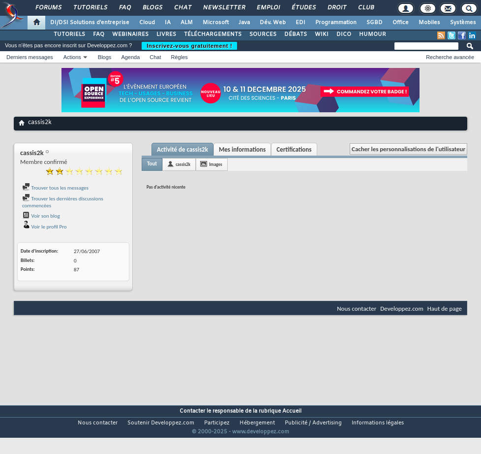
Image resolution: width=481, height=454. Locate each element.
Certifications (293, 149)
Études (303, 8)
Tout (152, 164)
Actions (72, 57)
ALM (186, 22)
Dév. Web (273, 22)
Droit (336, 8)
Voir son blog (41, 216)
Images (215, 164)
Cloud (147, 22)
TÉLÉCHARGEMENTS (212, 34)
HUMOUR (372, 34)
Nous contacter (356, 308)
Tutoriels (90, 8)
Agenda (130, 57)
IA (168, 22)
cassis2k (183, 164)
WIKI (322, 34)
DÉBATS (295, 34)
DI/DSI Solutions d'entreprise (89, 22)
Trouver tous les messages (55, 188)
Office (400, 22)
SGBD (374, 22)
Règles (179, 57)
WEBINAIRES (130, 34)
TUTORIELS (69, 34)
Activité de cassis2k (182, 149)
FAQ (124, 8)
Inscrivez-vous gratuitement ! (189, 46)
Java (244, 22)
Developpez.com (401, 308)
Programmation (336, 22)
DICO (343, 34)
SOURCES (262, 34)
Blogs (152, 8)
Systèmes (463, 22)
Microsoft (216, 22)
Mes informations (242, 149)
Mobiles (429, 22)
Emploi (267, 8)
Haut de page (444, 308)
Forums (48, 8)
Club (365, 8)
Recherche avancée (450, 57)
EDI (300, 22)
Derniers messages (29, 57)
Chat (182, 8)
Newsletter (223, 8)
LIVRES (166, 34)
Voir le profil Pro (44, 227)
